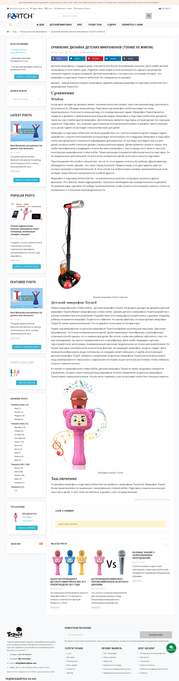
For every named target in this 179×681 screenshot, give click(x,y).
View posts (27, 521)
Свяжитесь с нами (63, 8)
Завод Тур (107, 661)
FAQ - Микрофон (110, 653)
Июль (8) (18, 445)
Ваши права (72, 665)
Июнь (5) (18, 449)
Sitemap (70, 673)
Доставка (71, 657)
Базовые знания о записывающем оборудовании (143, 555)
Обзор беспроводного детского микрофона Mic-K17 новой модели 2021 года (68, 582)
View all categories (26, 77)
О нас (48, 8)
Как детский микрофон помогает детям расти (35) (26, 68)
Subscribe (156, 634)
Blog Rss (26, 544)
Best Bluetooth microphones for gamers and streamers (26, 147)
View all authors (27, 528)
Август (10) (19, 442)
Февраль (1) (20, 483)
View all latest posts (27, 180)
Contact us (71, 669)
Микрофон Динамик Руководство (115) (20, 59)
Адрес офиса (36, 8)
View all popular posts (27, 266)
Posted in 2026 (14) (20, 405)
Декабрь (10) (20, 427)
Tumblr (130, 59)
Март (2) (18, 460)
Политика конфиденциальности (117, 669)
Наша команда (109, 657)
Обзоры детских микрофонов (156, 499)
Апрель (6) (19, 456)
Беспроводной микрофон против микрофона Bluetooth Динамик (109, 582)
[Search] (105, 16)
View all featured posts (26, 347)
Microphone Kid (29, 514)
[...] (26, 650)
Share (59, 59)
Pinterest (95, 59)
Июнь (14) (19, 468)
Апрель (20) (19, 475)
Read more (15, 171)
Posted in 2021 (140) (20, 464)
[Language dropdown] (165, 8)
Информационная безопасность (117, 673)
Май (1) (18, 408)
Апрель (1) (19, 412)
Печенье (143, 673)
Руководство (72, 661)
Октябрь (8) (19, 435)
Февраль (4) (20, 416)
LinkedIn (113, 59)
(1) (16, 491)
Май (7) (18, 453)
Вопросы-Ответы (81, 8)
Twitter (77, 59)
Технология (145, 661)
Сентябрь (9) (20, 438)
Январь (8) (19, 419)
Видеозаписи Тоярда (112, 665)
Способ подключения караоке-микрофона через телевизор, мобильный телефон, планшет (24, 230)
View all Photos (26, 383)
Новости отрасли (147, 665)
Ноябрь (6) (19, 431)
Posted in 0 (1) (17, 487)
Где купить (144, 657)
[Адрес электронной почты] (102, 634)
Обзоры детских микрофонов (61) (18, 51)
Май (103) (19, 472)
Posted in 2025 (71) (20, 424)
